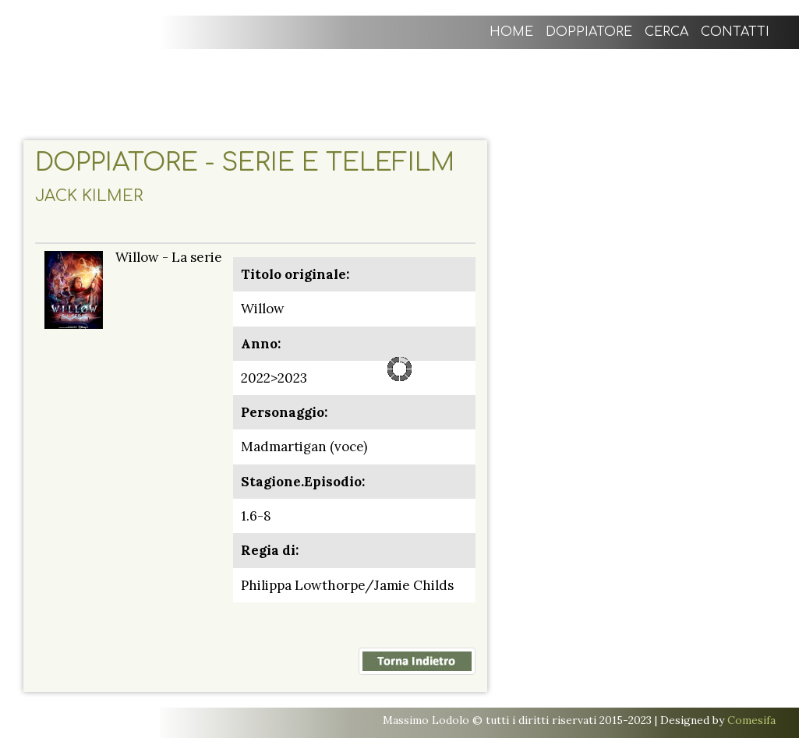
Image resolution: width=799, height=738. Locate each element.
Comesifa (751, 720)
